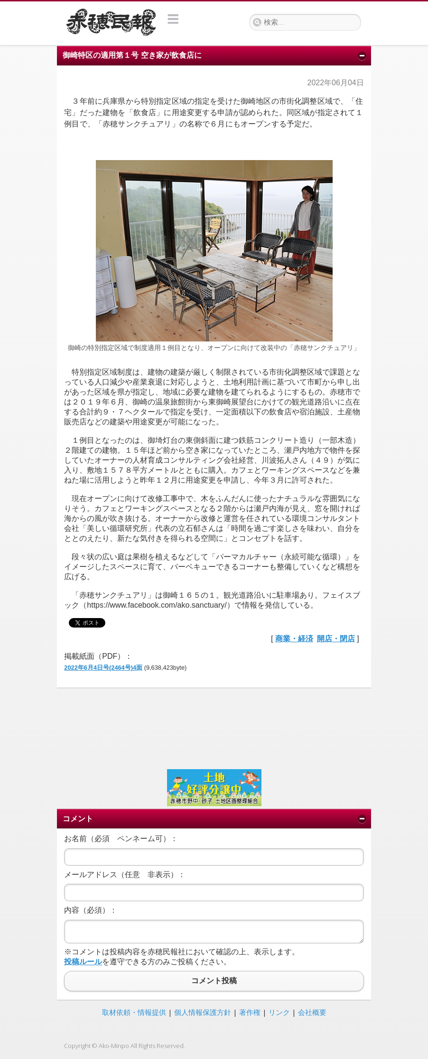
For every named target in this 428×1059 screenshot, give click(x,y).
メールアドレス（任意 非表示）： (125, 875)
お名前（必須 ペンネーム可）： (121, 839)
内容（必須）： (90, 910)
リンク (279, 1012)
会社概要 (312, 1012)
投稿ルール (83, 962)
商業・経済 (294, 639)
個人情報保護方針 (202, 1012)
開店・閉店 (336, 639)
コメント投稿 (214, 981)
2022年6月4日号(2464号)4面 (103, 667)
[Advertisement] (213, 727)
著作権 (250, 1012)
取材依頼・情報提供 (134, 1012)
